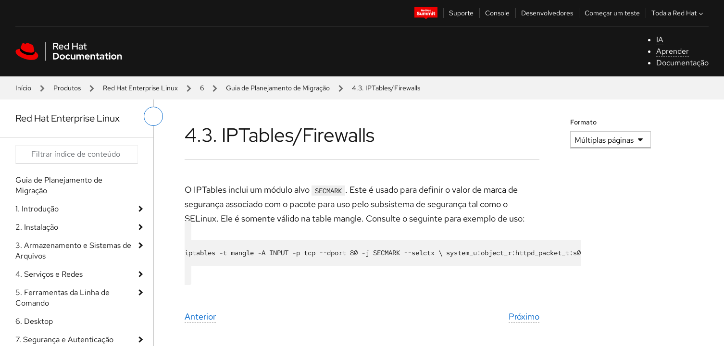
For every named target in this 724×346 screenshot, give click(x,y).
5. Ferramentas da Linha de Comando (62, 297)
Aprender (672, 51)
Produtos (67, 88)
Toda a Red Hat (678, 13)
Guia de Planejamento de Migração (278, 88)
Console (497, 13)
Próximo (524, 316)
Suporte (461, 13)
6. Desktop (34, 321)
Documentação (682, 63)
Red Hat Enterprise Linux (140, 88)
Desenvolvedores (547, 13)
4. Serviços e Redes (49, 274)
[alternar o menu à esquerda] (153, 116)
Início (23, 88)
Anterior (200, 316)
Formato (583, 122)
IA (659, 40)
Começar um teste (612, 13)
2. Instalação (36, 227)
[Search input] (76, 154)
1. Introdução (37, 209)
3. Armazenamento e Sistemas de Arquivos (73, 250)
